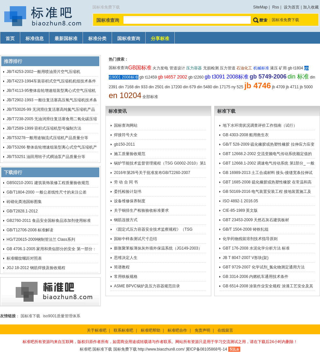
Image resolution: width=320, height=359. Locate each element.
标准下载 (226, 111)
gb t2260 (196, 77)
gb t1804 (295, 68)
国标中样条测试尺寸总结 (135, 239)
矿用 (283, 68)
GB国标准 (140, 67)
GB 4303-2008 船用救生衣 (246, 135)
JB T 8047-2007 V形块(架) (245, 257)
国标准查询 (128, 38)
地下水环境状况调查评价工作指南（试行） (260, 125)
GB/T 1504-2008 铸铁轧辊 (245, 229)
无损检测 (211, 68)
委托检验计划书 (127, 191)
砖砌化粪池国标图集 (24, 201)
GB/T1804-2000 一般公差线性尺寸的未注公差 (47, 192)
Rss (275, 7)
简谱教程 (122, 267)
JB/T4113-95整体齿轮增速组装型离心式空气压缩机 (51, 90)
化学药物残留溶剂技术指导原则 (250, 239)
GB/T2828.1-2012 (22, 211)
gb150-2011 (124, 144)
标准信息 (34, 38)
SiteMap (260, 7)
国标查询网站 (125, 125)
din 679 (189, 87)
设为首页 (291, 7)
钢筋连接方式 (125, 220)
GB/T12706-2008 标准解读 (30, 230)
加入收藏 (311, 7)
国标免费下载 (125, 349)
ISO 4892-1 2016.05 (240, 201)
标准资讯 (117, 111)
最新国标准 (66, 38)
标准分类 (97, 38)
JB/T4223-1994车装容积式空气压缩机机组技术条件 (51, 81)
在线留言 (225, 330)
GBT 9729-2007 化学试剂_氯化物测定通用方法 (264, 267)
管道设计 (177, 68)
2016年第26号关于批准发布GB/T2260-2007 (152, 172)
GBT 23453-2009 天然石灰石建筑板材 (256, 220)
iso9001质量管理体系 (61, 316)
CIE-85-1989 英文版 (240, 210)
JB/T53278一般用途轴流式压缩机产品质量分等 (47, 138)
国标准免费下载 (285, 20)
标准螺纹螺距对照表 (24, 258)
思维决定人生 (125, 257)
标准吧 (85, 349)
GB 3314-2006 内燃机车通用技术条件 (255, 276)
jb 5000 (306, 87)
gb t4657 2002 (172, 76)
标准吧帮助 (150, 330)
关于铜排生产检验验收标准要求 (141, 210)
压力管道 (227, 68)
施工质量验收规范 (129, 153)
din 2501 (156, 87)
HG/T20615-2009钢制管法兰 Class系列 (41, 239)
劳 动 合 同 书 (126, 182)
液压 (274, 68)
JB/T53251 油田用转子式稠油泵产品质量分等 (46, 156)
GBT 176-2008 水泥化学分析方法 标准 (256, 248)
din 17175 (222, 87)
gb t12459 (148, 77)
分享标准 (160, 38)
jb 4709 (278, 87)
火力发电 (160, 68)
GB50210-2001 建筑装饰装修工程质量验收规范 (48, 182)
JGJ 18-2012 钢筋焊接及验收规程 (36, 268)
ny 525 (237, 87)
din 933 (141, 87)
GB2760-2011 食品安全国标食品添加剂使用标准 (49, 220)
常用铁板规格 (125, 276)
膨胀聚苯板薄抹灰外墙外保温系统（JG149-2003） (158, 248)
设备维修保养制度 (129, 201)
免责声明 (202, 330)
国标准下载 (30, 316)
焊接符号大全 (125, 135)
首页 (10, 38)
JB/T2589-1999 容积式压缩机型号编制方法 (44, 128)
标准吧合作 (177, 330)
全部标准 (150, 96)
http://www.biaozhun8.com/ (161, 349)
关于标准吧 (96, 330)
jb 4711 (292, 87)
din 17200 (173, 87)
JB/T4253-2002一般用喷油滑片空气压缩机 (43, 71)
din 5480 (204, 87)
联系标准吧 (123, 330)
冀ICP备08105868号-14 (206, 349)
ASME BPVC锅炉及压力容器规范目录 (147, 286)
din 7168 (126, 87)
